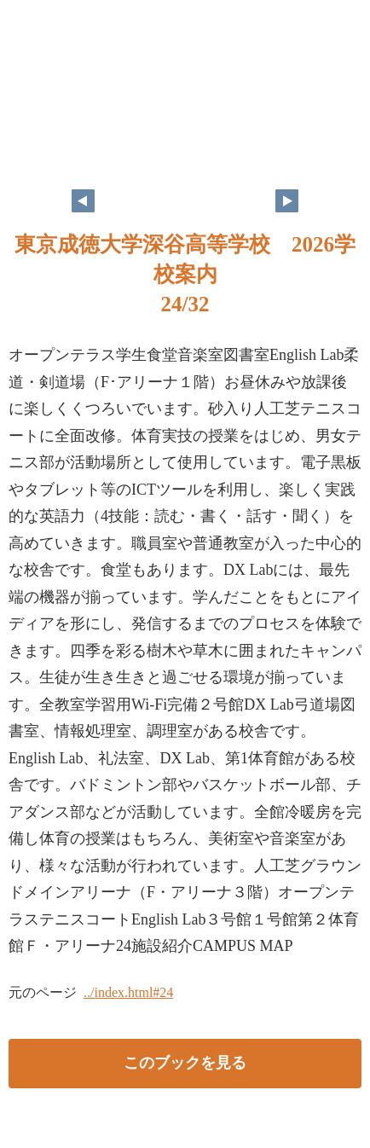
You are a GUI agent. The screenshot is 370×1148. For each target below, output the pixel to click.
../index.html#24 (128, 992)
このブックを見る (185, 1062)
